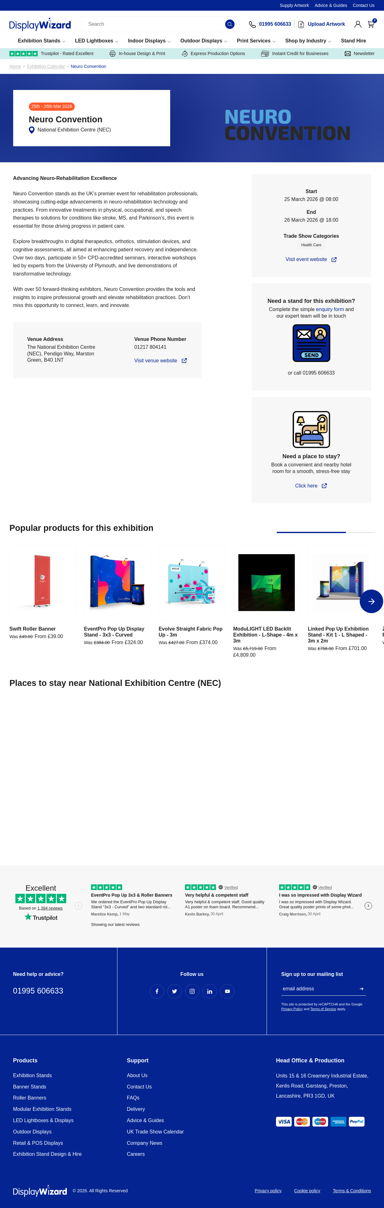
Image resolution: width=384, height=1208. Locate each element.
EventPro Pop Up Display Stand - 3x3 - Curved (114, 631)
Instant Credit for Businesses (294, 54)
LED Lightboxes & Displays (43, 1120)
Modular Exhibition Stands (42, 1109)
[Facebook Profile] (157, 991)
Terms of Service (323, 1009)
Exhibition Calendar (46, 66)
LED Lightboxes (94, 40)
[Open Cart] (371, 24)
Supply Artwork (294, 5)
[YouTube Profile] (227, 991)
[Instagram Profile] (192, 991)
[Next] (371, 601)
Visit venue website (155, 360)
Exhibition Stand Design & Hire (47, 1154)
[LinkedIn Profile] (210, 991)
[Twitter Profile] (174, 991)
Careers (136, 1154)
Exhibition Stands (39, 40)
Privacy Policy (292, 1009)
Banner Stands (29, 1086)
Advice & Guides (331, 5)
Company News (144, 1143)
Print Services (254, 40)
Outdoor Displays (201, 40)
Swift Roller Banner (32, 629)
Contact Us (364, 5)
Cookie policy (307, 1190)
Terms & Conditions (352, 1190)
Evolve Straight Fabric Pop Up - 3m (191, 631)
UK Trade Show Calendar (155, 1131)
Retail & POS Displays (38, 1143)
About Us (137, 1075)
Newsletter (360, 54)
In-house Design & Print (137, 54)
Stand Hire (353, 40)
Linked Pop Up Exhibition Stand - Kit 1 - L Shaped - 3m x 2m (338, 634)
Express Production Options (213, 54)
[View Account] (357, 24)
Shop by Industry (305, 40)
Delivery (136, 1109)
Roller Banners (29, 1097)
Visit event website (306, 259)
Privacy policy (268, 1190)
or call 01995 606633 (311, 373)
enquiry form (330, 309)
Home (15, 66)
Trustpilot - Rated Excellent (51, 54)
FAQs (133, 1097)
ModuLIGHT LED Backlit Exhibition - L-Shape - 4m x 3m (265, 634)
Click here (306, 485)
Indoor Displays (147, 40)
